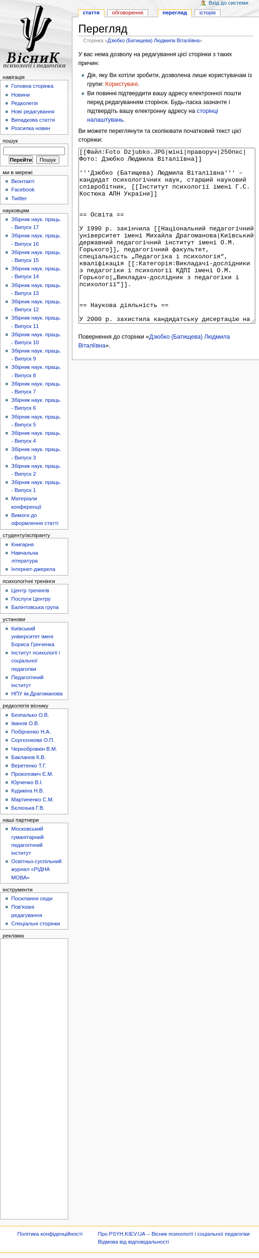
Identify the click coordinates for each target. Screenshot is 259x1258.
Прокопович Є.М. (32, 774)
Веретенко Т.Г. (28, 765)
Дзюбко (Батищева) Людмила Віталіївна (154, 40)
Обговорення (127, 12)
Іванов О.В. (25, 723)
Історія (208, 12)
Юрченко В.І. (27, 782)
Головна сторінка (32, 86)
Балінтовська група (34, 607)
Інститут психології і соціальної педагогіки (35, 660)
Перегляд (174, 12)
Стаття (91, 12)
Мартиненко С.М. (32, 799)
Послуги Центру (31, 599)
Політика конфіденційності (50, 1234)
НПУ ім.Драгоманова (37, 693)
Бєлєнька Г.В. (28, 808)
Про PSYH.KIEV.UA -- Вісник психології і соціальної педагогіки (174, 1234)
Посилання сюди (31, 898)
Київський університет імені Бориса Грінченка (32, 636)
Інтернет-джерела (33, 569)
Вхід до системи (229, 3)
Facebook (22, 189)
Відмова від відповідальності (133, 1242)
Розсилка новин (30, 128)
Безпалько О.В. (30, 715)
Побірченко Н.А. (31, 731)
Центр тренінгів (30, 590)
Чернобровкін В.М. (34, 749)
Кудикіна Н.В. (27, 790)
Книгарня (22, 544)
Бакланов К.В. (28, 757)
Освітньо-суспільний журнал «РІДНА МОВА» (36, 869)
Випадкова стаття (33, 120)
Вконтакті (22, 181)
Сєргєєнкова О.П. (32, 740)
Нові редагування (32, 111)
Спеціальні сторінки (35, 923)
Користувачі (121, 84)
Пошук (10, 141)
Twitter (19, 198)
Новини (20, 95)
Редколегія (24, 103)
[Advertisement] (31, 1078)
